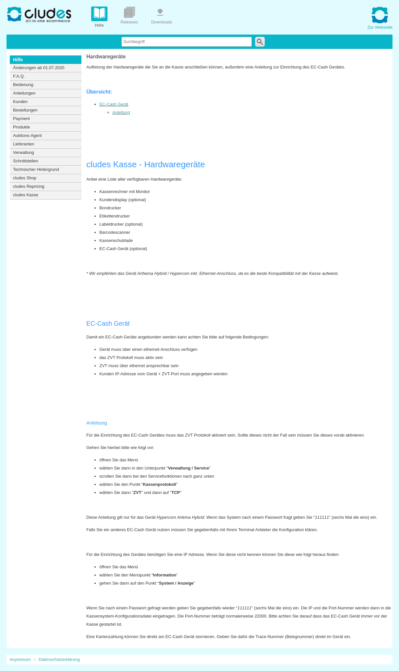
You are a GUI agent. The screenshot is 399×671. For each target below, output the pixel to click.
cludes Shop (24, 177)
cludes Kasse (25, 194)
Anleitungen (24, 93)
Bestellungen (25, 110)
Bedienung (23, 84)
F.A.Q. (19, 76)
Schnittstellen (25, 160)
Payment (21, 118)
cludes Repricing (28, 186)
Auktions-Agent (27, 135)
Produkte (21, 127)
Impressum (20, 659)
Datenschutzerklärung (59, 659)
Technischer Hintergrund (36, 169)
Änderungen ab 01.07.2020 (38, 67)
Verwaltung (23, 152)
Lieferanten (23, 144)
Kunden (20, 101)
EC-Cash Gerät (113, 104)
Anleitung (121, 112)
